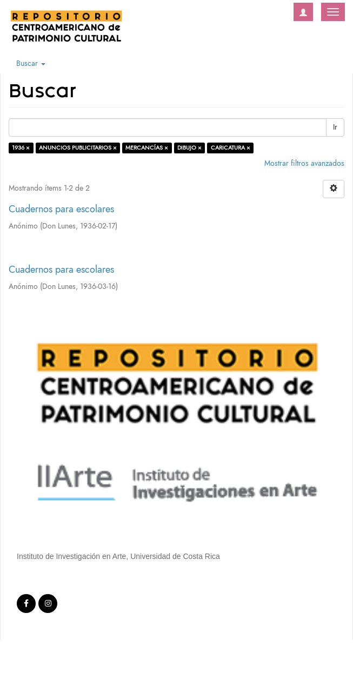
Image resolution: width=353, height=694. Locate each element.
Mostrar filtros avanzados (304, 163)
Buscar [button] (30, 63)
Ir (335, 127)
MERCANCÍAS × (146, 148)
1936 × (21, 148)
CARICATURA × (230, 148)
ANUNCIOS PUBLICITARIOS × (78, 148)
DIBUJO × (189, 148)
